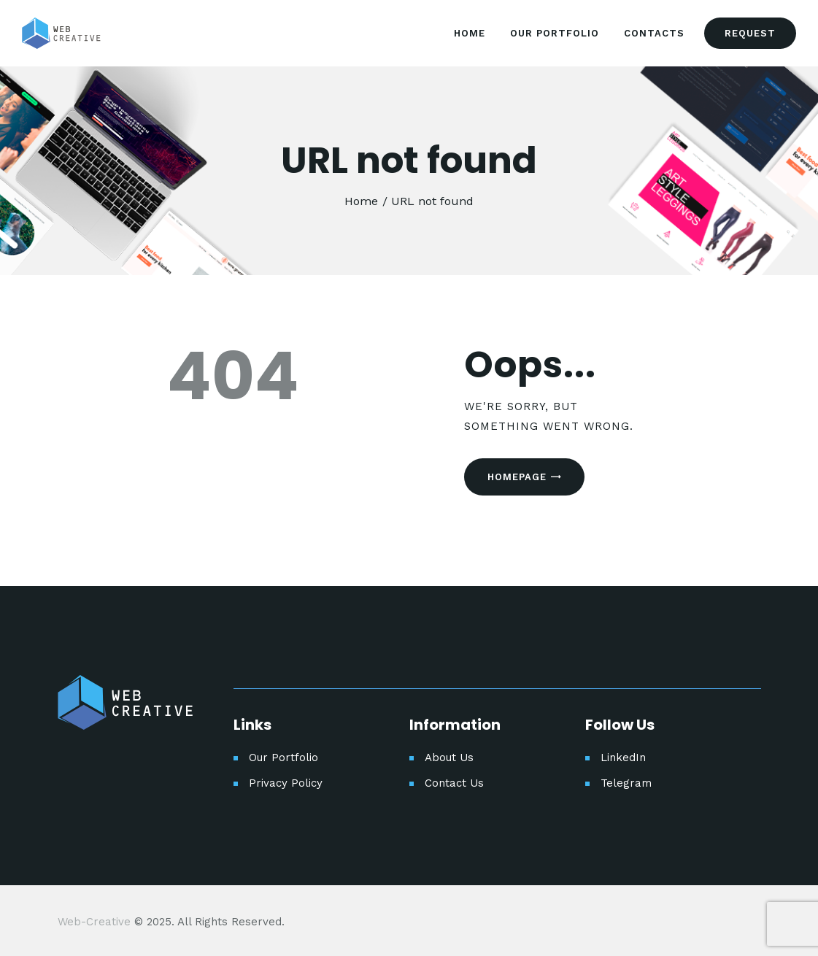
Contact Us (454, 783)
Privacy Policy (286, 783)
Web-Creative (94, 921)
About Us (449, 757)
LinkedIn (623, 757)
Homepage (517, 476)
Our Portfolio (283, 757)
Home (361, 201)
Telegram (626, 783)
